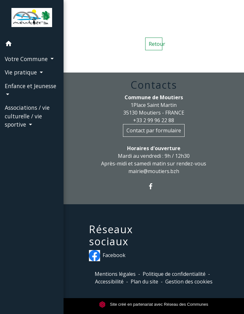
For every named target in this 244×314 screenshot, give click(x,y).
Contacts (154, 85)
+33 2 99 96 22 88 (153, 120)
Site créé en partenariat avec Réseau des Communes (153, 304)
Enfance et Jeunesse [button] (30, 86)
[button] (32, 44)
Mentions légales (115, 273)
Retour (155, 43)
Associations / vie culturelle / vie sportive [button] (27, 116)
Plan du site (144, 281)
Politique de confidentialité (174, 273)
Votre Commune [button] (27, 59)
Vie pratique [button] (21, 72)
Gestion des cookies (189, 281)
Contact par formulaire (153, 130)
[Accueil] (31, 18)
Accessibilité (109, 281)
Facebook (107, 255)
